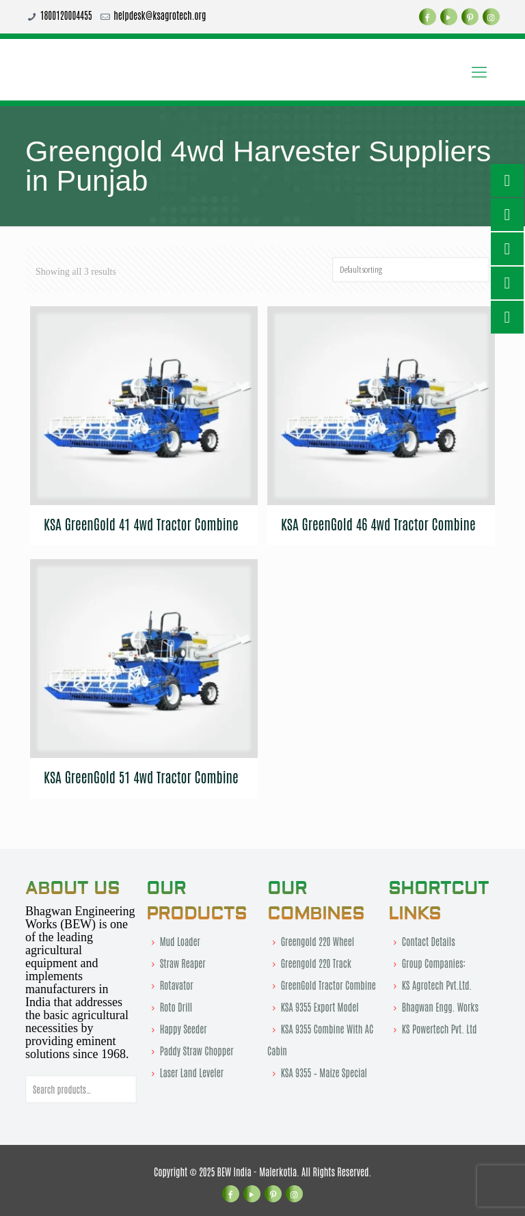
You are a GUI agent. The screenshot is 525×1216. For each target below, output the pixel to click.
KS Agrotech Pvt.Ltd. (437, 985)
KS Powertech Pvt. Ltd (439, 1029)
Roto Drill (176, 1007)
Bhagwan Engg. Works (440, 1007)
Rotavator (176, 985)
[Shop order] (410, 269)
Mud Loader (180, 941)
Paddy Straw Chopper (197, 1050)
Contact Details (428, 941)
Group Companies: (434, 963)
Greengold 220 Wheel (317, 941)
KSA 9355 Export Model (320, 1007)
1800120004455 (66, 15)
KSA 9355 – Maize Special (324, 1072)
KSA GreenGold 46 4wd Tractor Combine (378, 523)
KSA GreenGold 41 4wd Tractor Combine (141, 523)
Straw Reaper (183, 963)
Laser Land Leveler (192, 1072)
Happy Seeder (183, 1029)
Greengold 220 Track (316, 963)
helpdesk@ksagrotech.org (159, 15)
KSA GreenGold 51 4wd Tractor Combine (141, 776)
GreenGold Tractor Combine (328, 985)
